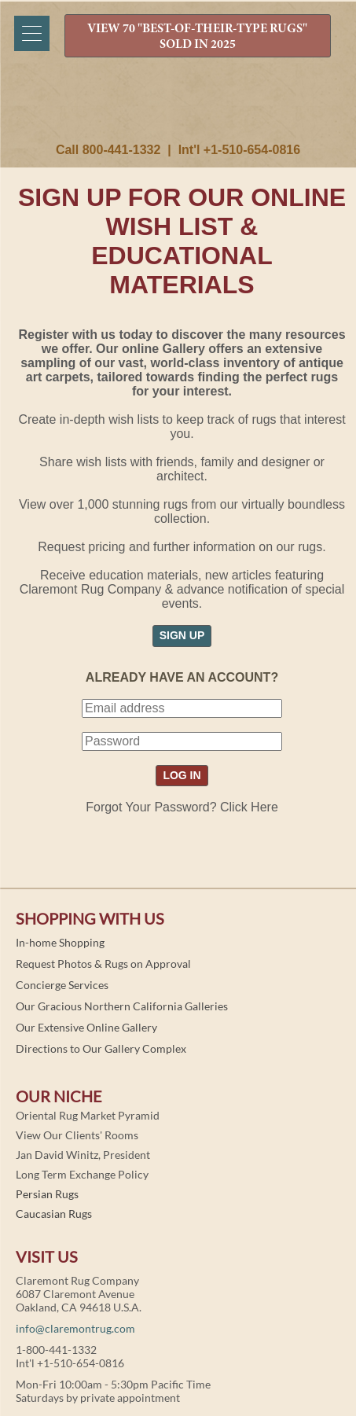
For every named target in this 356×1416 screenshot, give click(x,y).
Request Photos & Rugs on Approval (103, 963)
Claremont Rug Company (178, 107)
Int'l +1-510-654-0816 (239, 149)
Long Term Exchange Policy (82, 1174)
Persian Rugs (47, 1194)
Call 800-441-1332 (108, 149)
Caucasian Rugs (54, 1213)
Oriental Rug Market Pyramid (88, 1115)
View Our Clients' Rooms (77, 1135)
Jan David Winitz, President (83, 1154)
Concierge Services (62, 984)
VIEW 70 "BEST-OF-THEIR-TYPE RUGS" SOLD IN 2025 (197, 37)
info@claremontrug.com (75, 1328)
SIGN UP (182, 635)
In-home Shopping (60, 942)
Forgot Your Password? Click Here (182, 807)
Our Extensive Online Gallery (86, 1027)
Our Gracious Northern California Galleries (122, 1006)
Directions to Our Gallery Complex (101, 1048)
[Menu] (32, 33)
